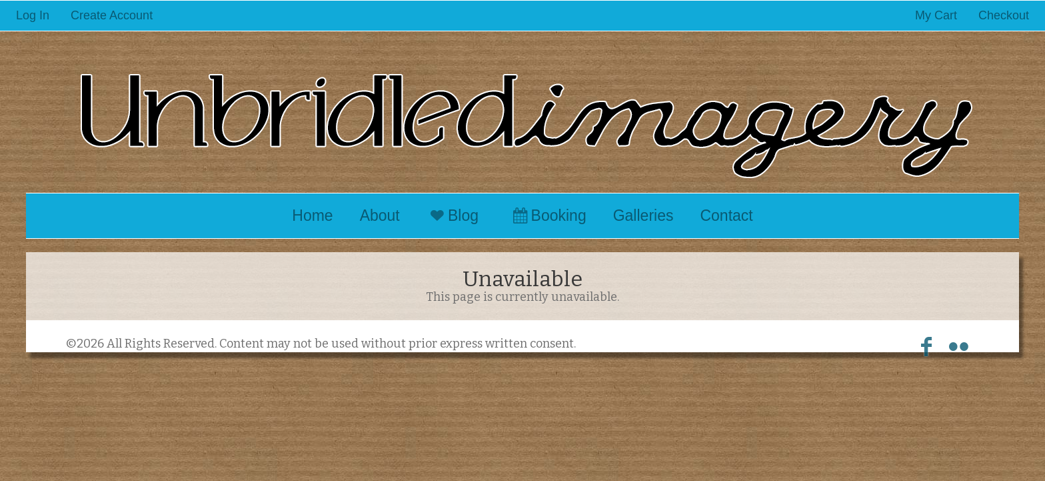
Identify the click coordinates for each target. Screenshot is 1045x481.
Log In (32, 15)
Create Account (112, 15)
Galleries (643, 215)
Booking (547, 215)
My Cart (937, 15)
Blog (453, 215)
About (380, 215)
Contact (726, 215)
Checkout (1003, 15)
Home (312, 215)
